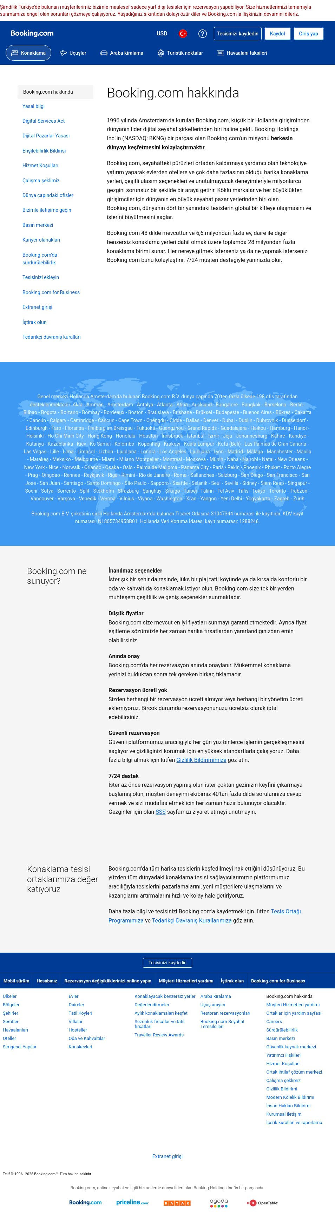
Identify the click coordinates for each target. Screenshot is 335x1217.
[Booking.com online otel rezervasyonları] (32, 33)
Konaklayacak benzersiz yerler (165, 996)
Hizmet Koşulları (40, 165)
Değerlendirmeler (151, 1004)
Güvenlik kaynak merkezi (291, 1046)
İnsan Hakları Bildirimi (288, 1105)
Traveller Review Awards (159, 1034)
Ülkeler (10, 996)
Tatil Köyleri (80, 1013)
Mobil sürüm (16, 980)
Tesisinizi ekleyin (40, 277)
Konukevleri (80, 1046)
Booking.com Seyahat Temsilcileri (223, 1024)
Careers (274, 1021)
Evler (74, 996)
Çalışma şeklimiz (40, 180)
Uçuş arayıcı (213, 1004)
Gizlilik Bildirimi (281, 1088)
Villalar (76, 1021)
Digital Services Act (43, 121)
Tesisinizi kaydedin (167, 962)
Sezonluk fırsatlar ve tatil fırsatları (159, 1024)
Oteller (9, 1038)
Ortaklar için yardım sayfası (293, 1013)
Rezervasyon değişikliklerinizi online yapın (108, 980)
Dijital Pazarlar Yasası (46, 135)
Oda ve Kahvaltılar (87, 1038)
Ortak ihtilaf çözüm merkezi (294, 1072)
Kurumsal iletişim (283, 1114)
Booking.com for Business (51, 292)
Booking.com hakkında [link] (45, 90)
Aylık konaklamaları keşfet (161, 1013)
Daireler (76, 1004)
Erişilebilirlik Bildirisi (44, 151)
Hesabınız (47, 980)
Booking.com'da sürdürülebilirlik (39, 258)
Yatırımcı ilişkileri (283, 1055)
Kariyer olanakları (41, 240)
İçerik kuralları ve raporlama (294, 1122)
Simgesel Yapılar (20, 1046)
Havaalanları (15, 1030)
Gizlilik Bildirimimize (201, 760)
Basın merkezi (37, 225)
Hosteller (78, 1030)
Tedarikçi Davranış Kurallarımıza (192, 920)
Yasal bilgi (33, 106)
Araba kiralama (216, 996)
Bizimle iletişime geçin (46, 210)
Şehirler (10, 1013)
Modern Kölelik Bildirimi (290, 1097)
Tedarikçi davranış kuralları (51, 337)
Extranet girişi (37, 307)
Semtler (11, 1021)
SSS (161, 812)
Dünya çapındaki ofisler (47, 195)
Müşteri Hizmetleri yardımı (186, 980)
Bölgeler (11, 1004)
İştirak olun (34, 322)
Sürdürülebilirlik (281, 1030)
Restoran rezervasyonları (225, 1013)
